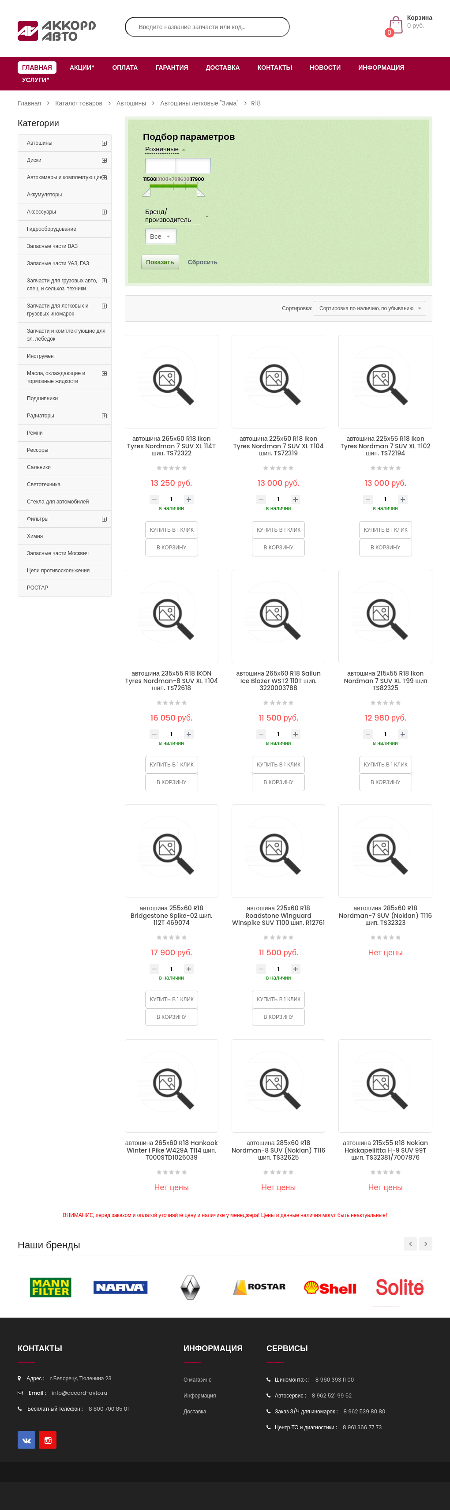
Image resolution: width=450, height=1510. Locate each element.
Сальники (39, 467)
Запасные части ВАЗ (52, 246)
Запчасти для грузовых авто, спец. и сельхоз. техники (62, 284)
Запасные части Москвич (58, 553)
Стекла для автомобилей (58, 501)
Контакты (275, 67)
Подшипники (42, 398)
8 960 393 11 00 (334, 1379)
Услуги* (35, 79)
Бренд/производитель (168, 216)
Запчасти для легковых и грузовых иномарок (57, 309)
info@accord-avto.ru (80, 1393)
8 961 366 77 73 (362, 1427)
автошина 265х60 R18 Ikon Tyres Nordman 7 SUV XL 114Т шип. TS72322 (171, 446)
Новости (325, 67)
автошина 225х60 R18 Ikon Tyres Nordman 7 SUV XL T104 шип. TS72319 (278, 446)
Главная (37, 67)
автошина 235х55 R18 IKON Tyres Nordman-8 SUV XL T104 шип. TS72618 (171, 680)
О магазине (198, 1379)
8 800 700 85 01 (109, 1408)
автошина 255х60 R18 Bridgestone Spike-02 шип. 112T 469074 (171, 915)
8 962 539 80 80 (364, 1411)
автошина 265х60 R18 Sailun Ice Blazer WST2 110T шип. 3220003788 (278, 680)
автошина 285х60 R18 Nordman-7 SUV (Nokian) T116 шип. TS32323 (385, 915)
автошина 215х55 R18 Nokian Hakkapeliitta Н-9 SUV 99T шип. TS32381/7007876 (385, 1150)
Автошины (131, 103)
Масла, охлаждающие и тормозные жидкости (56, 377)
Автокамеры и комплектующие (64, 177)
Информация (381, 67)
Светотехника (43, 484)
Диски (34, 160)
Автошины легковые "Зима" (199, 103)
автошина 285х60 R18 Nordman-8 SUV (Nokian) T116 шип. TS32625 (278, 1150)
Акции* (82, 67)
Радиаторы (40, 415)
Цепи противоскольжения (58, 570)
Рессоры (37, 450)
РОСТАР (37, 587)
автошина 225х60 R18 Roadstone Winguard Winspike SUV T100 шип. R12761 (278, 915)
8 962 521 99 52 (332, 1395)
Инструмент (41, 356)
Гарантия (171, 67)
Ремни (35, 432)
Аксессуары (41, 211)
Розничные (162, 149)
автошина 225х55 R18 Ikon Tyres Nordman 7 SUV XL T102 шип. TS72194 (386, 446)
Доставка (223, 67)
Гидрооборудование (51, 229)
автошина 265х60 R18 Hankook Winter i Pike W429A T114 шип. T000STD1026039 (171, 1150)
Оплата (125, 67)
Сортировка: (297, 308)
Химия (35, 536)
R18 (256, 103)
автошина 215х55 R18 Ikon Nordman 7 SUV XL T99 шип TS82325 (385, 680)
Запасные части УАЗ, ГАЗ (58, 263)
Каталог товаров (78, 103)
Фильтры (38, 518)
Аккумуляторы (44, 194)
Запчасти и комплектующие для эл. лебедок (66, 334)
